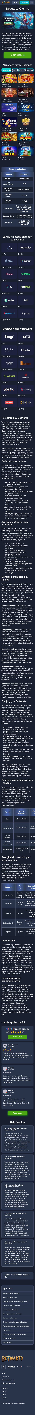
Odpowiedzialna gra (8, 1380)
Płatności (4, 1388)
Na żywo (15, 70)
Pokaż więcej (17, 1113)
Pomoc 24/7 (7, 1330)
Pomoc (3, 1394)
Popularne (6, 70)
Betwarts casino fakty (10, 1297)
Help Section (7, 1342)
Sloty (30, 70)
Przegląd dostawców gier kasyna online (16, 1326)
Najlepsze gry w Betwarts (11, 1293)
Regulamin (5, 1376)
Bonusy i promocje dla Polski (12, 1314)
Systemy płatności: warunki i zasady (15, 1322)
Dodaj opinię (17, 1037)
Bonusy (3, 1391)
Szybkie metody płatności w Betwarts (15, 1302)
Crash (22, 70)
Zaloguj (15, 2)
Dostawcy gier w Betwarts (11, 1306)
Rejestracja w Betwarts (10, 1310)
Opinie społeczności (9, 1338)
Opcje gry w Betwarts (10, 1318)
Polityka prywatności (8, 1383)
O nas (3, 1373)
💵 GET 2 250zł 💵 (17, 55)
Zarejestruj (24, 2)
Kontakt (4, 1398)
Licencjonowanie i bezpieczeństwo (14, 1334)
